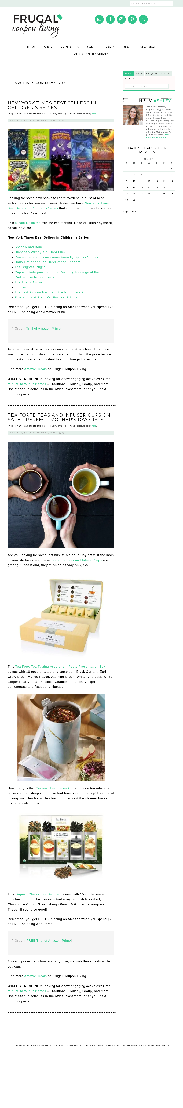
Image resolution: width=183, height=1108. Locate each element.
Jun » (133, 212)
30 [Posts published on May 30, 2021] (126, 200)
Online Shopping (57, 120)
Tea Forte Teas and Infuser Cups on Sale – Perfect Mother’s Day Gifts (59, 417)
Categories (152, 73)
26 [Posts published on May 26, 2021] (149, 194)
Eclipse (20, 287)
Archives (166, 73)
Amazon (44, 120)
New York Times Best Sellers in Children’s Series (52, 105)
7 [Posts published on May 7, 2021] (164, 175)
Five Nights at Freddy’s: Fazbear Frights (46, 297)
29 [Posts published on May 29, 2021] (171, 194)
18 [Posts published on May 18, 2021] (141, 187)
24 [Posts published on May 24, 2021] (134, 194)
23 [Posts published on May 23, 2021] (126, 194)
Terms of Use (111, 1045)
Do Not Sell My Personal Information (137, 1045)
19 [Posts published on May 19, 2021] (149, 187)
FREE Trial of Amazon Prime (48, 940)
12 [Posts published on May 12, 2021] (149, 181)
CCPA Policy (58, 1045)
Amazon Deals (35, 369)
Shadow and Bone (29, 247)
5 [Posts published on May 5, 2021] (149, 175)
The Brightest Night (30, 267)
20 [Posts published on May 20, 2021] (156, 187)
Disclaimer (99, 1045)
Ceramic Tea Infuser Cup (55, 788)
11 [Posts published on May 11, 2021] (141, 181)
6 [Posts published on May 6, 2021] (156, 175)
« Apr (125, 212)
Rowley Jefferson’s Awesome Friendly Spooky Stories (56, 257)
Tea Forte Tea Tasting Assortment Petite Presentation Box (60, 666)
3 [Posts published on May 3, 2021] (134, 175)
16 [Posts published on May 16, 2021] (126, 187)
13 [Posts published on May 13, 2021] (156, 181)
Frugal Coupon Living (37, 21)
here (94, 114)
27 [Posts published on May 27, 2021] (156, 194)
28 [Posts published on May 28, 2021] (164, 194)
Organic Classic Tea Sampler (38, 894)
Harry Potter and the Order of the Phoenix (47, 262)
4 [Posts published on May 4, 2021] (141, 175)
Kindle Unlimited (28, 223)
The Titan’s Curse (28, 282)
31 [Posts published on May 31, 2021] (134, 200)
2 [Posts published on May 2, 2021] (126, 175)
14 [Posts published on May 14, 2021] (164, 181)
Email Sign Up (162, 1045)
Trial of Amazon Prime (43, 328)
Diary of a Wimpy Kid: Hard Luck (40, 252)
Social (139, 73)
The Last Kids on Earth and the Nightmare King (51, 292)
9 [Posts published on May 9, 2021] (126, 181)
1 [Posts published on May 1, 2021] (171, 168)
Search (129, 73)
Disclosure (87, 1045)
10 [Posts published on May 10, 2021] (134, 181)
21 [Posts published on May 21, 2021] (164, 187)
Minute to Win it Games (27, 384)
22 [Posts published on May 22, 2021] (171, 187)
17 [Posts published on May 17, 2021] (134, 187)
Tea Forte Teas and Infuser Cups (76, 560)
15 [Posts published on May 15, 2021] (171, 181)
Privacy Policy (73, 1045)
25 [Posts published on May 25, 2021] (141, 194)
